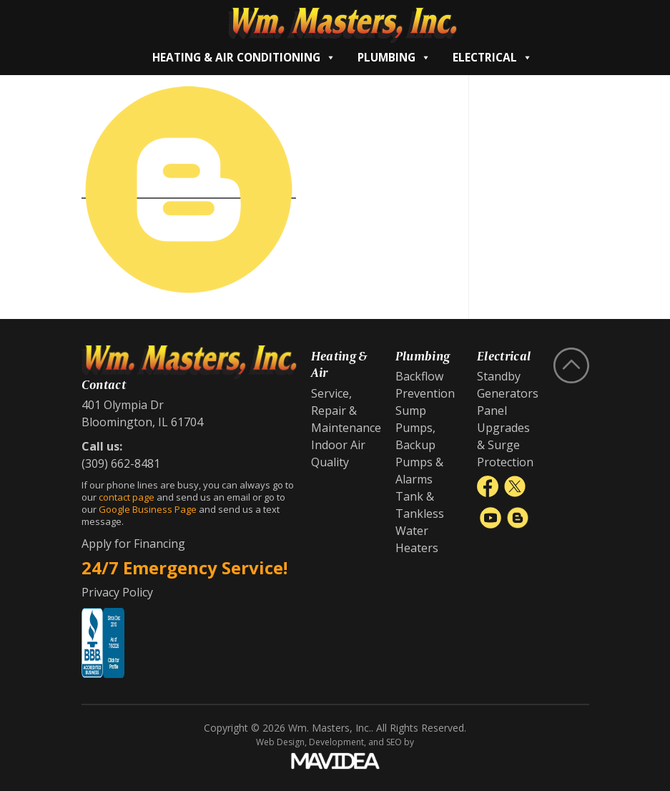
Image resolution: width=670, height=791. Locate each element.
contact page (126, 497)
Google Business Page (148, 509)
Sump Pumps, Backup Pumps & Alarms (419, 445)
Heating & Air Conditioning (244, 57)
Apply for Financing (133, 543)
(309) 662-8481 (121, 463)
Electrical (493, 57)
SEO (394, 742)
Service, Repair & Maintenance (346, 410)
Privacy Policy (117, 592)
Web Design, (281, 742)
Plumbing (394, 57)
